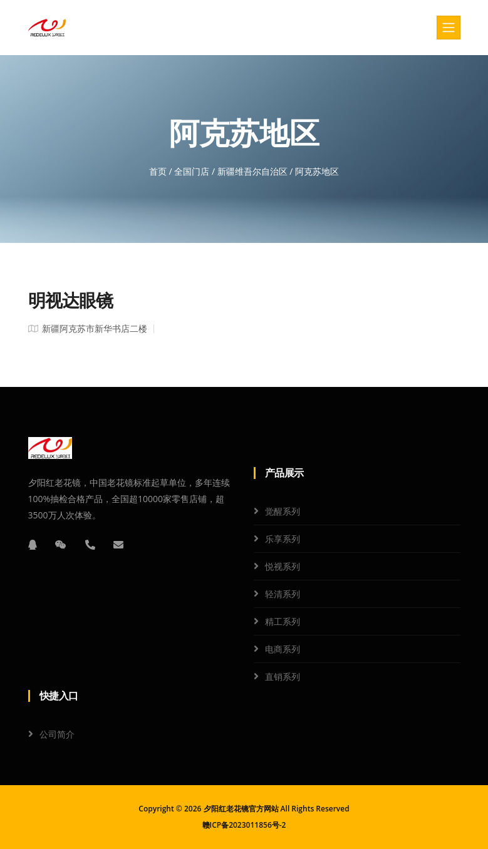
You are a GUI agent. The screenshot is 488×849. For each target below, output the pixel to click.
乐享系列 (282, 539)
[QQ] (32, 544)
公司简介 (57, 734)
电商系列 (282, 649)
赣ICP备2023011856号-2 (244, 825)
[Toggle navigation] (448, 27)
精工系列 (282, 621)
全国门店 (191, 171)
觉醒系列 (282, 511)
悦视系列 (282, 566)
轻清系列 (282, 594)
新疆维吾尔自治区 (252, 171)
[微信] (61, 544)
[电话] (90, 544)
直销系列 (282, 676)
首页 (158, 171)
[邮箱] (118, 544)
